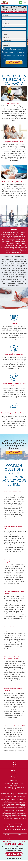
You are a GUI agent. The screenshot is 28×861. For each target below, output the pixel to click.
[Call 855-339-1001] (20, 2)
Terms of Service (14, 775)
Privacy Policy (13, 49)
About (14, 764)
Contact (14, 766)
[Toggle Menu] (25, 2)
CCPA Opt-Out (14, 777)
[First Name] (14, 15)
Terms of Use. (20, 49)
